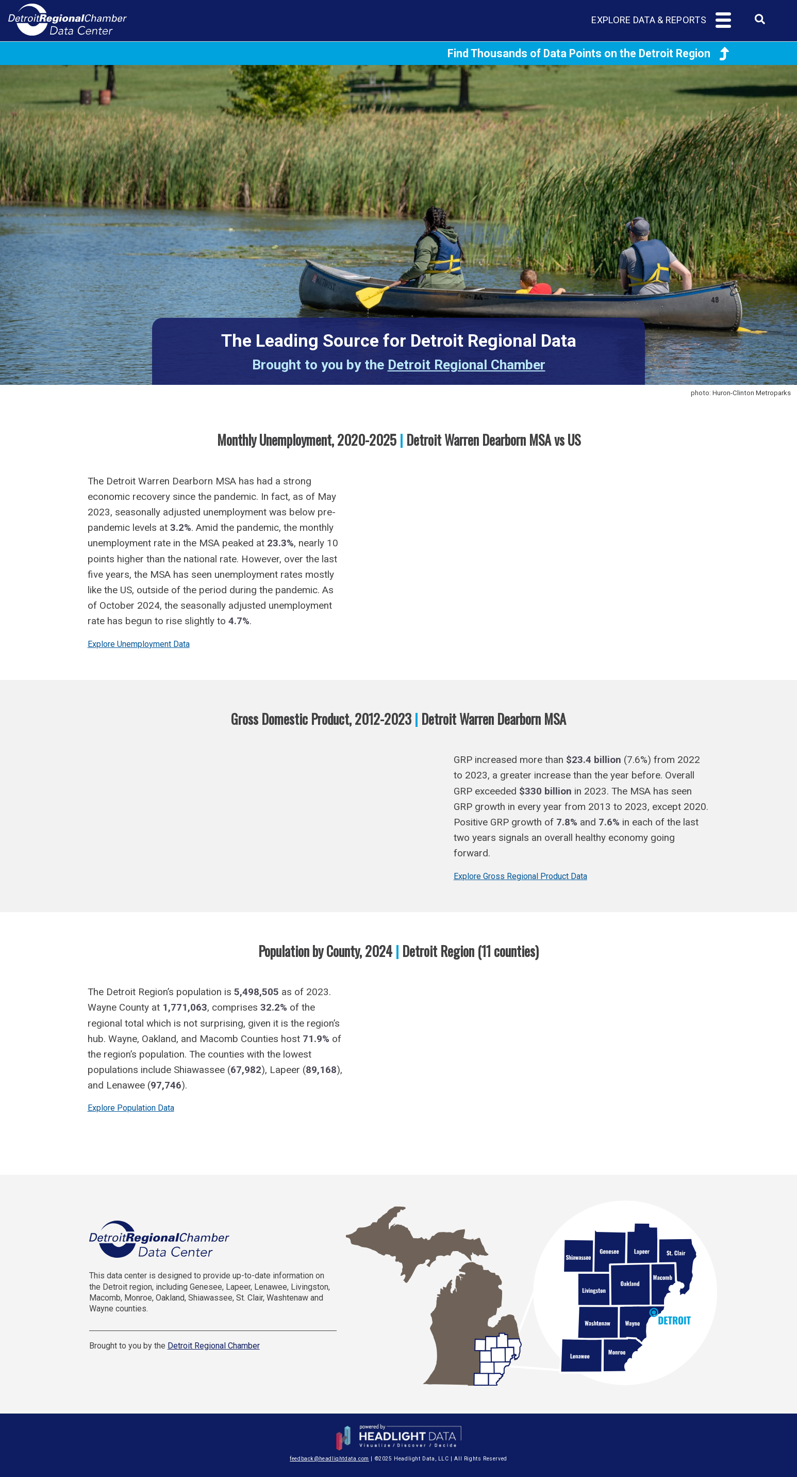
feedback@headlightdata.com (329, 1458)
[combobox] (760, 22)
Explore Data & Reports (648, 19)
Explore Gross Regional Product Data (520, 876)
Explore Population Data (131, 1108)
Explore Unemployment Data (139, 644)
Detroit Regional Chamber (466, 364)
